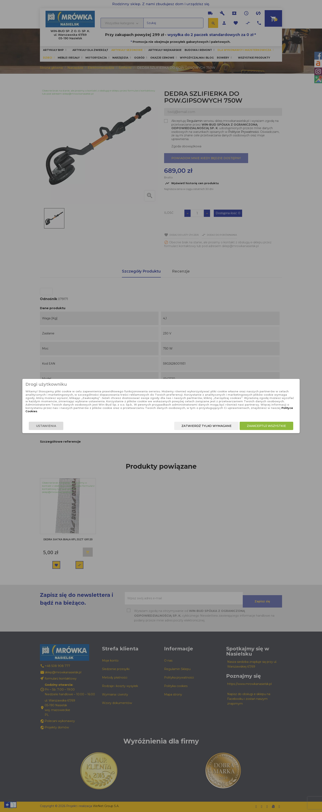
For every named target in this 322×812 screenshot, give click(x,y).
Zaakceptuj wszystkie (228, 429)
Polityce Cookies (157, 414)
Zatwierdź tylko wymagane (169, 429)
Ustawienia (84, 429)
